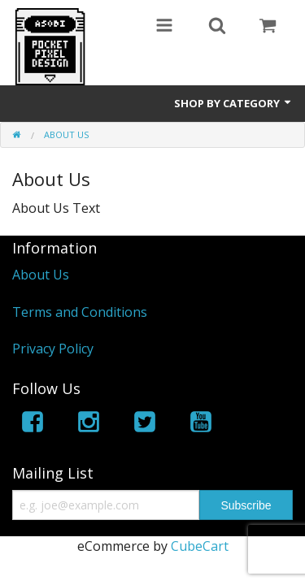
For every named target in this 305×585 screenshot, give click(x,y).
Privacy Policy (53, 349)
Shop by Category (233, 103)
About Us (40, 275)
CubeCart (200, 546)
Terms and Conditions (79, 312)
